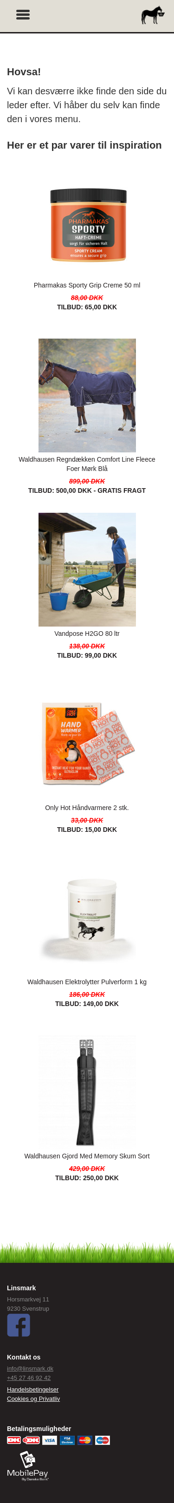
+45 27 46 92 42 (29, 1377)
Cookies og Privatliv (33, 1398)
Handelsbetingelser (32, 1389)
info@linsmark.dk (30, 1368)
